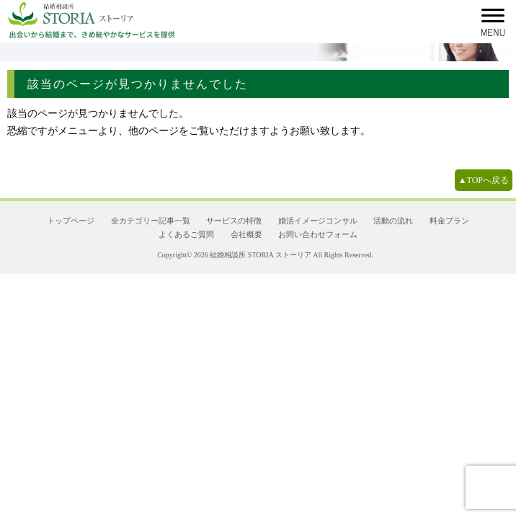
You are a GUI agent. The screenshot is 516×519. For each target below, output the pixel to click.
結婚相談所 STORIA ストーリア (260, 255)
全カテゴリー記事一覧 (150, 220)
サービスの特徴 (234, 220)
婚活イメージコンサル (317, 220)
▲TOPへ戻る (483, 180)
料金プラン (449, 220)
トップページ (70, 220)
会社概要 (246, 234)
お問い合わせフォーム (317, 234)
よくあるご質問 (186, 234)
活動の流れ (393, 220)
